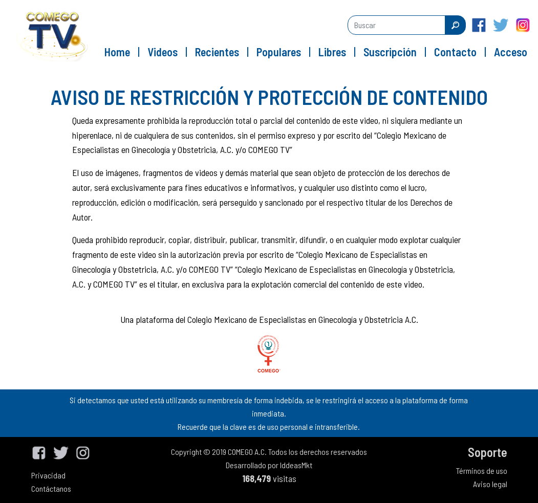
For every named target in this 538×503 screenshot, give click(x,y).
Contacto (455, 51)
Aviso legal (490, 484)
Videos (162, 51)
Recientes (217, 51)
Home (117, 51)
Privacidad (48, 475)
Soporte (487, 452)
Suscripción (390, 51)
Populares (278, 51)
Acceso (510, 51)
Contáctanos (51, 488)
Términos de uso (481, 470)
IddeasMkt (296, 465)
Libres (332, 51)
